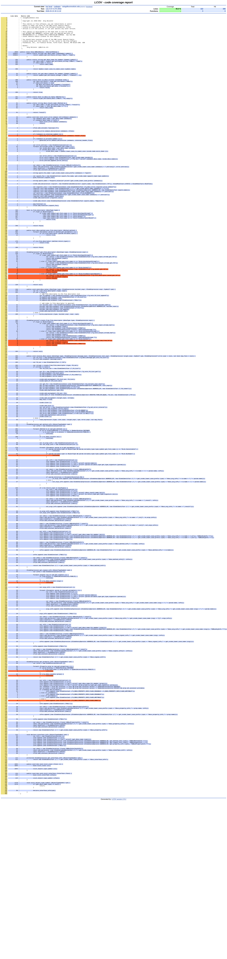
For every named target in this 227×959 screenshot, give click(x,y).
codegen (57, 6)
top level (49, 6)
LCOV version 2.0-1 (119, 955)
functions (89, 6)
